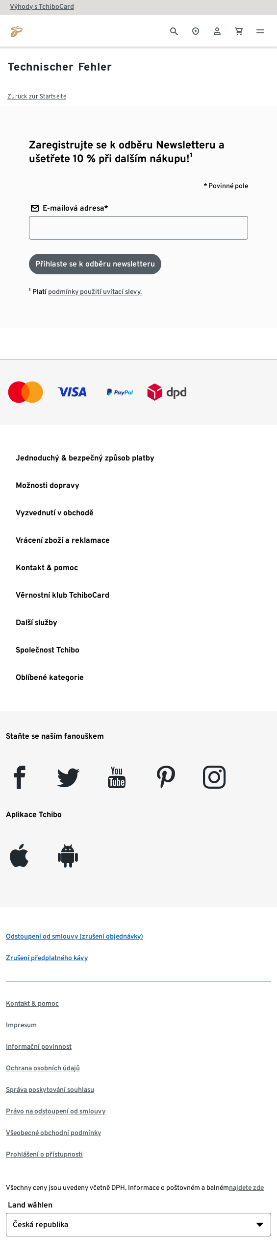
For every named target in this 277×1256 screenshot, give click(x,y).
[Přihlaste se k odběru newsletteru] (95, 264)
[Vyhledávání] (174, 30)
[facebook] (19, 783)
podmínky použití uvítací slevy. (95, 291)
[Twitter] (68, 783)
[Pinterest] (165, 783)
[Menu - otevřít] (260, 30)
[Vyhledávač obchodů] (195, 30)
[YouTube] (117, 783)
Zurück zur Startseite (36, 96)
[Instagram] (214, 783)
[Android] (67, 861)
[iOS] (19, 861)
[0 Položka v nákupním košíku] (239, 30)
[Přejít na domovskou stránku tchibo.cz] (16, 30)
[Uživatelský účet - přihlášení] (217, 30)
